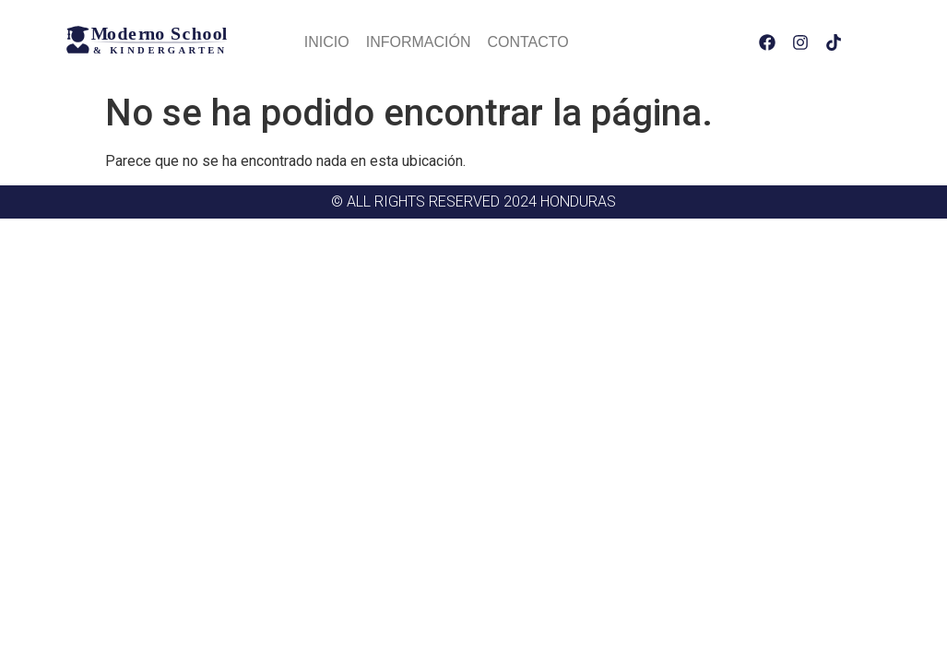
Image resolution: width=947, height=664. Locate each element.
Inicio (326, 42)
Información (418, 42)
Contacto (527, 42)
